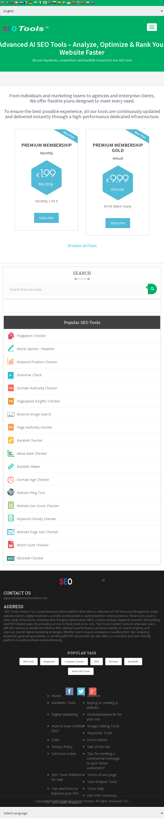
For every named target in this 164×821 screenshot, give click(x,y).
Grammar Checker (74, 661)
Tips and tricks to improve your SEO (65, 791)
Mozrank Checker (30, 558)
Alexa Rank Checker (32, 453)
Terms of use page (101, 774)
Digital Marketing (65, 714)
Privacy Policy (62, 746)
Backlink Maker (28, 466)
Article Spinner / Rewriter (36, 349)
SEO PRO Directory (102, 795)
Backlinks (133, 661)
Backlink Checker (30, 440)
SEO (96, 661)
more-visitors (97, 740)
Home (56, 696)
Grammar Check (29, 375)
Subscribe (46, 217)
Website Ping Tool (31, 492)
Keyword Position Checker (37, 362)
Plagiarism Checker (31, 335)
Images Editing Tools (103, 726)
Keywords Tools (99, 733)
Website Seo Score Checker (38, 505)
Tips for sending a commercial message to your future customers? (103, 760)
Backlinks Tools (64, 702)
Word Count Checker (33, 545)
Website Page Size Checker (37, 532)
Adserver (94, 696)
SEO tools (28, 661)
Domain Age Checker (33, 479)
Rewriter (113, 661)
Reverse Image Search (34, 414)
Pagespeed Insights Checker (38, 401)
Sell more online (64, 753)
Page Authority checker (34, 427)
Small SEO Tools (81, 671)
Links (55, 740)
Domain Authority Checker (37, 388)
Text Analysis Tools (102, 781)
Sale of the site (98, 746)
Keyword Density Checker (36, 519)
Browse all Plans (82, 245)
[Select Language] (82, 11)
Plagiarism (49, 661)
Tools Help (95, 788)
